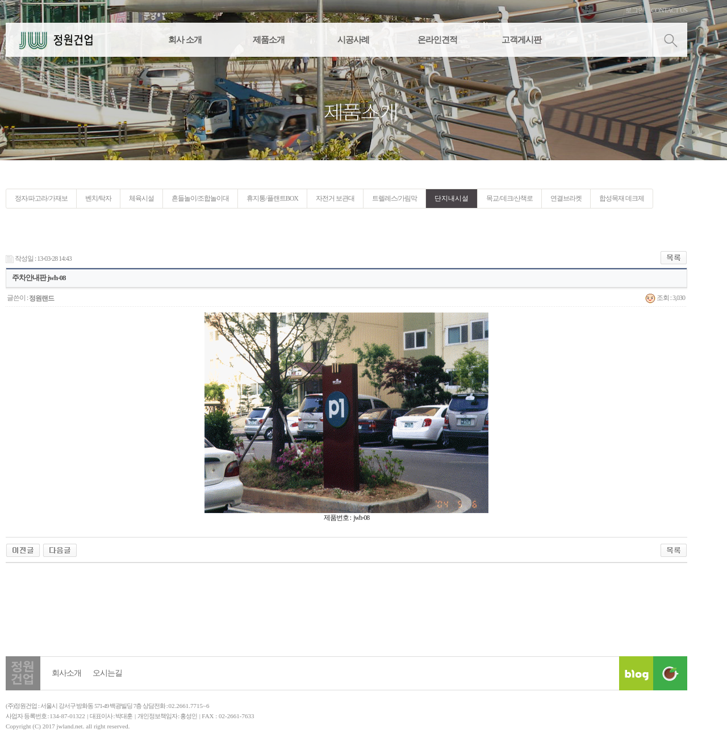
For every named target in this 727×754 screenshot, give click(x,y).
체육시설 (141, 198)
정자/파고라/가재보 (41, 198)
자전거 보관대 (335, 198)
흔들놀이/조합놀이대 (200, 198)
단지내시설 (451, 198)
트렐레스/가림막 (394, 198)
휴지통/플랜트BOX (272, 198)
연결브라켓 (566, 198)
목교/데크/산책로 (509, 198)
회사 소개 (185, 39)
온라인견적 (437, 39)
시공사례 (353, 39)
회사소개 (66, 673)
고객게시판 (521, 39)
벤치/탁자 (98, 198)
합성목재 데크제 (621, 198)
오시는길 (107, 673)
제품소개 (269, 39)
